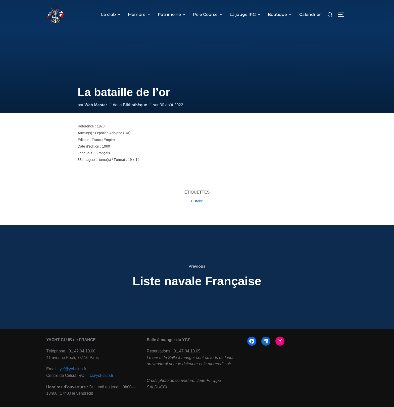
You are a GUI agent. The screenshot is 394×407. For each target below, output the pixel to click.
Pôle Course (208, 14)
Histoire (197, 201)
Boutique (280, 14)
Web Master (96, 105)
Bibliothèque (135, 105)
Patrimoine (172, 14)
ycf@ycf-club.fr (73, 369)
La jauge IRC (245, 14)
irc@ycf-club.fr (100, 375)
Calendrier (310, 14)
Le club (111, 14)
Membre (139, 14)
